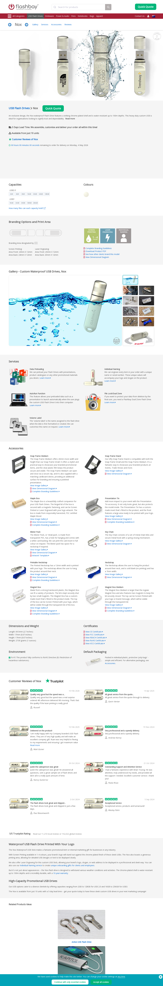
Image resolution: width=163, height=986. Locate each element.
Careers (101, 959)
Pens (73, 16)
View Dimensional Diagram (97, 257)
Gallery (35, 24)
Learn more (45, 378)
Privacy (100, 956)
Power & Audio (62, 16)
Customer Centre (74, 953)
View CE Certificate (94, 631)
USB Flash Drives (35, 16)
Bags (92, 16)
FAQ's (70, 956)
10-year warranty (60, 873)
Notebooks (83, 16)
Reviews (68, 24)
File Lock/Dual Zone (45, 959)
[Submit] (55, 7)
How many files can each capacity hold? (27, 208)
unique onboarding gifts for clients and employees (72, 865)
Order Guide (72, 951)
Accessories (56, 24)
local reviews (50, 834)
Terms (100, 951)
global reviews (72, 834)
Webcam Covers (14, 959)
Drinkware (49, 16)
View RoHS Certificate (95, 640)
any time (121, 976)
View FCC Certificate (94, 634)
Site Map (71, 965)
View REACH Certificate (95, 637)
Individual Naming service (31, 865)
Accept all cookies (101, 982)
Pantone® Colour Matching (48, 953)
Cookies (101, 953)
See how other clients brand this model (102, 254)
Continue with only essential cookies (70, 982)
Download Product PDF (95, 251)
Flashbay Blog (134, 951)
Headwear (12, 965)
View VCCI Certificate (94, 643)
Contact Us (140, 16)
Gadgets (11, 971)
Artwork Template (40, 555)
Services (44, 24)
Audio (10, 968)
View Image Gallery (38, 485)
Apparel (99, 16)
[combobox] (78, 7)
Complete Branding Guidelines (99, 248)
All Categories (16, 16)
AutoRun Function (44, 956)
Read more (70, 118)
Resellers (71, 962)
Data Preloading (44, 951)
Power (10, 956)
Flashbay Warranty (75, 959)
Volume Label (43, 962)
